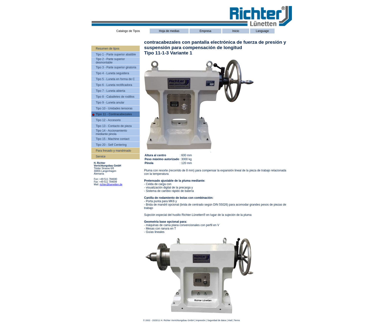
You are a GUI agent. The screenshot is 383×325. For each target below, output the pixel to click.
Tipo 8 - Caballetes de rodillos (115, 96)
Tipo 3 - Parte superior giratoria (116, 67)
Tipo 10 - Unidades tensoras (114, 108)
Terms (237, 320)
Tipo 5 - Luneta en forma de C (115, 79)
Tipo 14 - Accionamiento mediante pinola (111, 132)
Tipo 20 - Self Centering (111, 145)
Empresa (205, 31)
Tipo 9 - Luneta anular (110, 102)
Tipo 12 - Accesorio (108, 120)
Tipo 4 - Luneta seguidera (112, 73)
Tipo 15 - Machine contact (112, 139)
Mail (230, 320)
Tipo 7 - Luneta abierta (110, 91)
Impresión (201, 320)
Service (101, 156)
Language (262, 31)
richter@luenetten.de (111, 184)
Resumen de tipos (107, 48)
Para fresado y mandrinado (113, 150)
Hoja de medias (169, 31)
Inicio (235, 31)
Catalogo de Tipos (128, 31)
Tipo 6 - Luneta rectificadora (114, 85)
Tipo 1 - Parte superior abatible (116, 54)
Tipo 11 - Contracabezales (114, 114)
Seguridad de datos (216, 320)
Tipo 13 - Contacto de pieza (114, 126)
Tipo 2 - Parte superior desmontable (110, 60)
